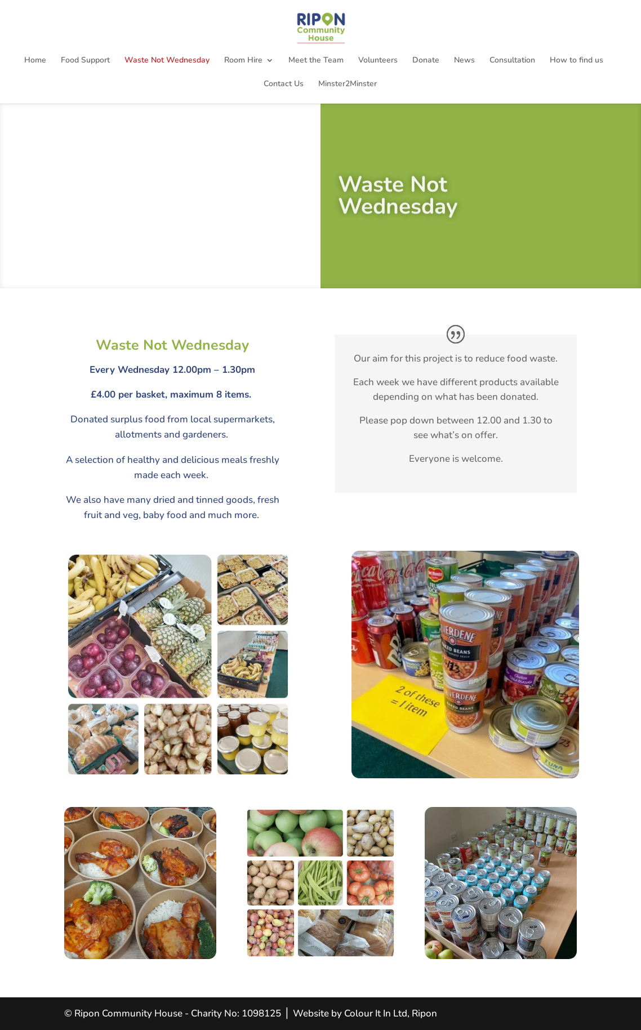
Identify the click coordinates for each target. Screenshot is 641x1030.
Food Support (85, 60)
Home (35, 60)
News (464, 60)
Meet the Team (316, 60)
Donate (425, 60)
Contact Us (284, 84)
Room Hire (243, 60)
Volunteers (378, 60)
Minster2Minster (347, 84)
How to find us (576, 60)
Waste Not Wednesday (167, 60)
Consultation (512, 60)
